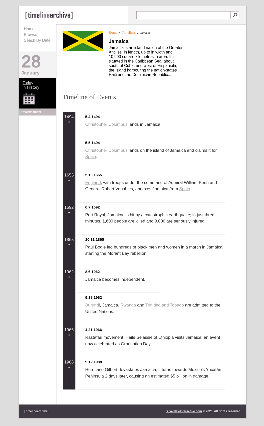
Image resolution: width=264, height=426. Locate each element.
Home (29, 29)
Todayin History (31, 85)
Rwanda (128, 305)
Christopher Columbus (106, 124)
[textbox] (183, 15)
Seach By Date (37, 40)
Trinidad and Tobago (164, 305)
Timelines (129, 32)
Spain (90, 156)
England (93, 182)
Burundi (92, 305)
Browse (30, 34)
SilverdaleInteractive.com (184, 411)
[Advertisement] (37, 148)
